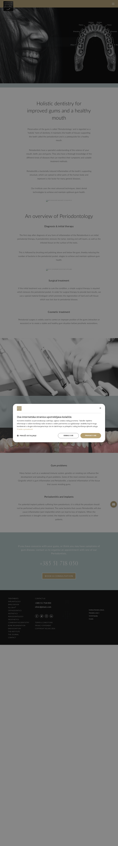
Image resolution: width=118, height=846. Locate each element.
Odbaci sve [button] (68, 435)
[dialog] (59, 423)
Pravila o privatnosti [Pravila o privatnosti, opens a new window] (25, 429)
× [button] (100, 408)
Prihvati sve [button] (90, 435)
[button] (26, 435)
